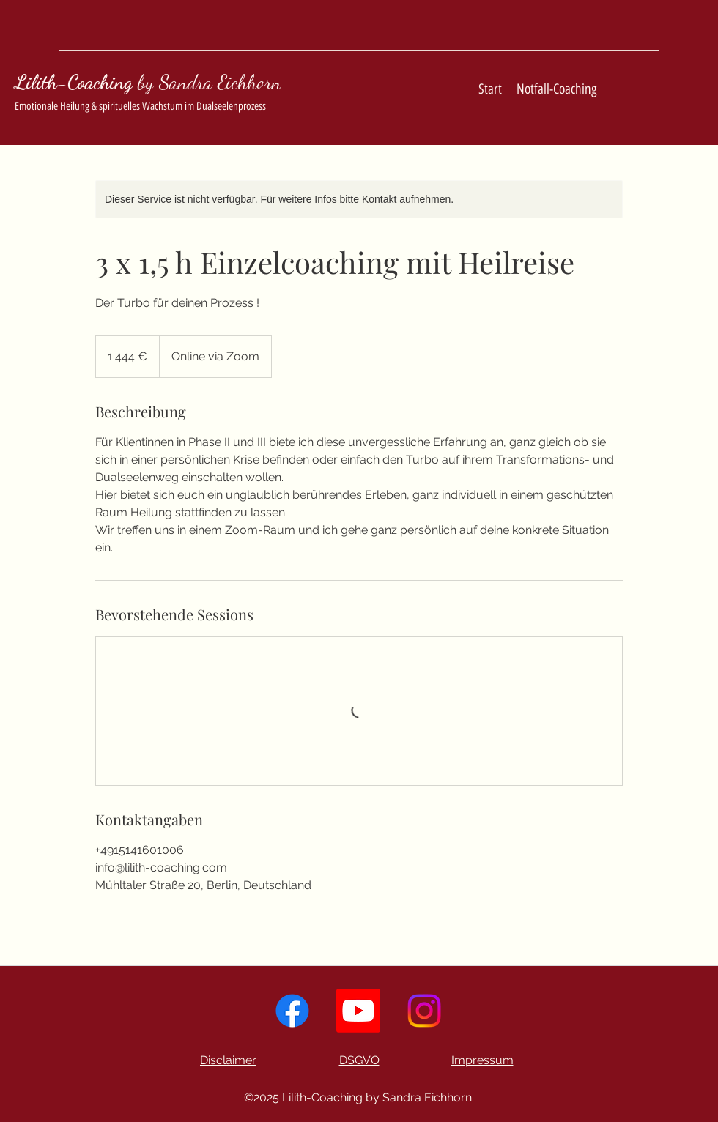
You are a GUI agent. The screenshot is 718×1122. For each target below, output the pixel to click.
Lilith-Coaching (74, 82)
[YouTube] (358, 1011)
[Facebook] (292, 1011)
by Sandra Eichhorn (209, 82)
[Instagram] (424, 1011)
